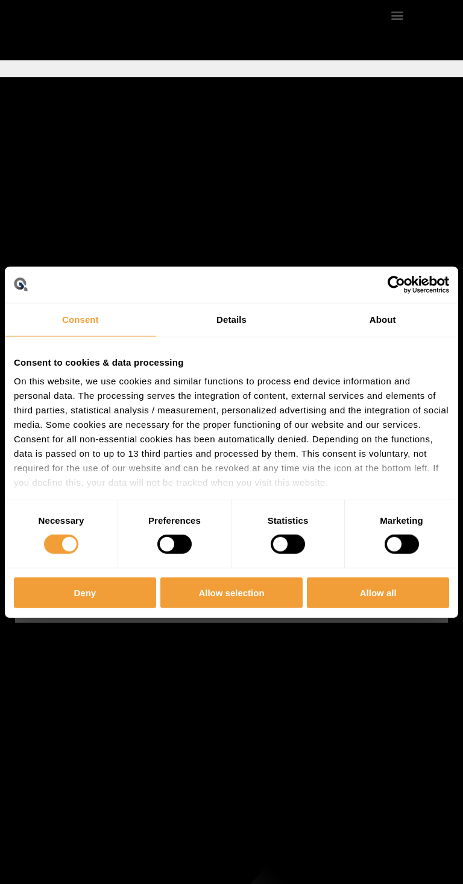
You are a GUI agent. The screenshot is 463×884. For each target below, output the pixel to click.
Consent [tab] (80, 319)
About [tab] (383, 319)
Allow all (378, 593)
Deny (85, 593)
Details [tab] (231, 319)
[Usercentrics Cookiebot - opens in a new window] (396, 284)
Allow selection (231, 593)
